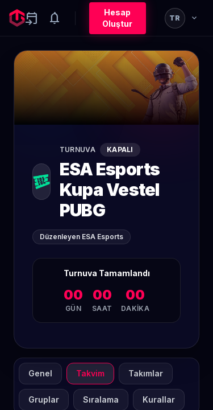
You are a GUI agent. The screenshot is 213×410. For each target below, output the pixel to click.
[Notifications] (54, 18)
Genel (40, 373)
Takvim (90, 373)
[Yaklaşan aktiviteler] (32, 18)
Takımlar (145, 373)
